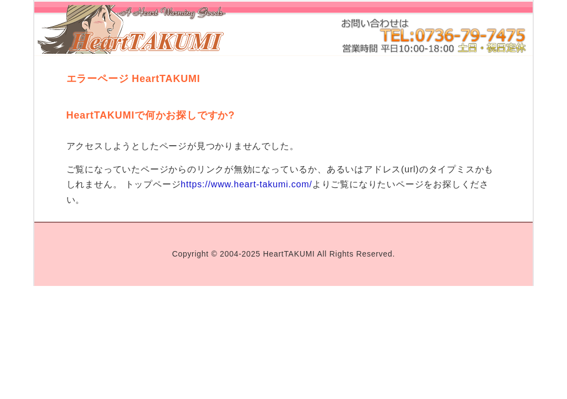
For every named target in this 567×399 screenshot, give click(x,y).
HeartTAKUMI (289, 253)
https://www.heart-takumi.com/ (246, 184)
